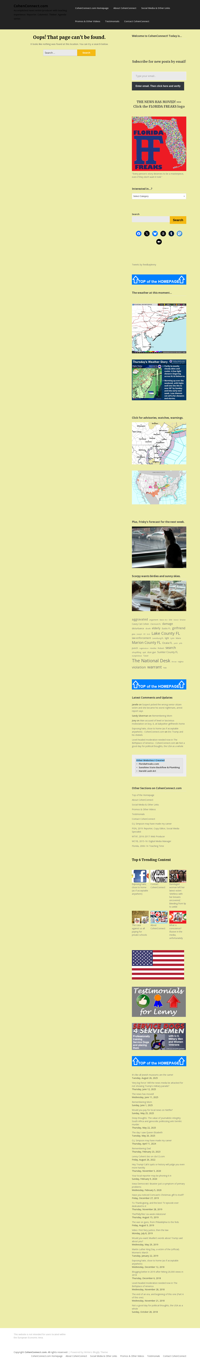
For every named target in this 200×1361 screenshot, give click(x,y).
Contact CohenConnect (136, 21)
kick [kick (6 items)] (148, 634)
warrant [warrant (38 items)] (154, 667)
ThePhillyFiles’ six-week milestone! (149, 1214)
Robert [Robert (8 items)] (161, 648)
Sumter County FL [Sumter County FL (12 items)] (167, 652)
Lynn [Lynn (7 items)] (172, 638)
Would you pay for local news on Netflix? (152, 1110)
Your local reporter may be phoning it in (151, 1175)
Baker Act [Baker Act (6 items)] (163, 620)
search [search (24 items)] (170, 647)
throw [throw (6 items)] (174, 662)
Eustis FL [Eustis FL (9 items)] (166, 628)
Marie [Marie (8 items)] (178, 638)
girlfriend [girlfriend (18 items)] (178, 628)
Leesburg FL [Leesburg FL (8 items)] (157, 638)
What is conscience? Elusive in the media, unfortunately (176, 932)
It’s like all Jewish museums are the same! (152, 1074)
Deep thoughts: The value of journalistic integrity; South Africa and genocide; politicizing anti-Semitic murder (157, 1121)
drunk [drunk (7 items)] (148, 628)
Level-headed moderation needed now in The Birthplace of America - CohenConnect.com (154, 741)
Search (178, 220)
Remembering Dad (141, 1148)
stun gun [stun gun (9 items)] (151, 652)
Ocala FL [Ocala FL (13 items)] (167, 643)
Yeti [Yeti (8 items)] (165, 667)
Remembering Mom (162, 715)
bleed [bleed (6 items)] (176, 620)
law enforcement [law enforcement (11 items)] (141, 638)
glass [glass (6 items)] (133, 634)
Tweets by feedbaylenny (144, 264)
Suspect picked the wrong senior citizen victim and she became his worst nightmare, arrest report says (157, 707)
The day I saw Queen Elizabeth (147, 1132)
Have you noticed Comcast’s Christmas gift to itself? (158, 1194)
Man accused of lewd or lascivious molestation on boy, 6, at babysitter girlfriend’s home (158, 722)
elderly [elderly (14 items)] (156, 628)
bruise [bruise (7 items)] (183, 620)
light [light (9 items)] (167, 638)
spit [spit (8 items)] (144, 652)
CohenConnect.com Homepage (91, 8)
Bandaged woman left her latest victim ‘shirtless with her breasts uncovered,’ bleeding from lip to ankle (177, 895)
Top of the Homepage (143, 795)
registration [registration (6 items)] (144, 648)
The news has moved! (143, 1094)
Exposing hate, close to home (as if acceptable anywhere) (140, 889)
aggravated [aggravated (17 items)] (140, 619)
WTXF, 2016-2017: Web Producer (148, 836)
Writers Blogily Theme (96, 1352)
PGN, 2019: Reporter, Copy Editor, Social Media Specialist (155, 830)
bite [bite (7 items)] (170, 620)
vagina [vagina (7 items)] (180, 661)
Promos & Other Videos (87, 21)
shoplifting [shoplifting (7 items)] (136, 652)
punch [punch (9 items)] (135, 648)
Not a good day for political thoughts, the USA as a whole (158, 744)
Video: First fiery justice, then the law (150, 1230)
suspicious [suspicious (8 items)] (137, 655)
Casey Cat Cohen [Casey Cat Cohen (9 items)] (140, 623)
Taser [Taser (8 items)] (146, 655)
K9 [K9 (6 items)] (144, 634)
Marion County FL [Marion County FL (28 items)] (146, 642)
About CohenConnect (124, 8)
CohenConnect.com (31, 5)
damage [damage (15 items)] (167, 624)
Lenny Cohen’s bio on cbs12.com (148, 1156)
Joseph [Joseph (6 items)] (139, 634)
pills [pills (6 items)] (180, 643)
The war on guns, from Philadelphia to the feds (155, 1222)
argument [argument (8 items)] (153, 619)
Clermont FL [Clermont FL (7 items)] (155, 624)
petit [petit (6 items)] (176, 643)
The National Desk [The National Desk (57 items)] (151, 661)
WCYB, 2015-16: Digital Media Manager (151, 841)
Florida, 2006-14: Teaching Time (148, 845)
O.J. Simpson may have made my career (152, 823)
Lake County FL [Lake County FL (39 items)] (165, 633)
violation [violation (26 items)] (139, 667)
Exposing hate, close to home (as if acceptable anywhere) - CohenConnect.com (155, 730)
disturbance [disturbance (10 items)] (138, 628)
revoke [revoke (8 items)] (153, 648)
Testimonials (112, 21)
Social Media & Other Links (155, 8)
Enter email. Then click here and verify (158, 86)
